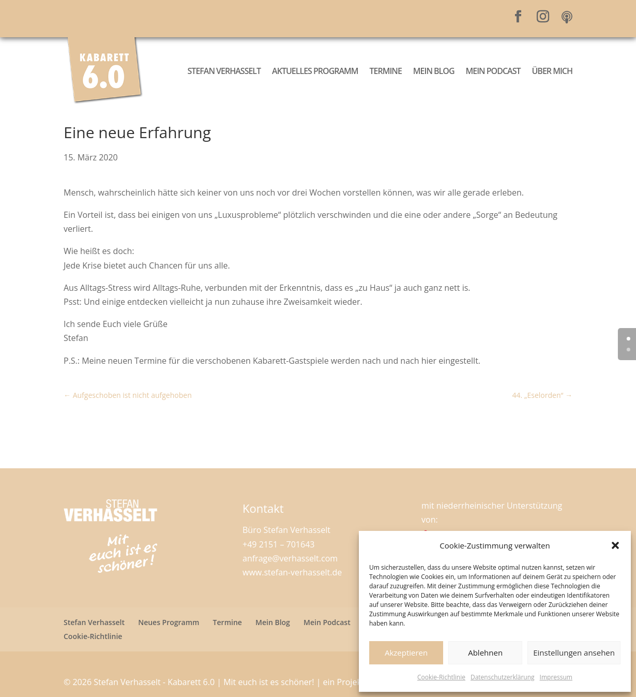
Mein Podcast (493, 71)
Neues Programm (168, 622)
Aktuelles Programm (315, 71)
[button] (615, 545)
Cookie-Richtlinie (441, 677)
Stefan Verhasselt (224, 71)
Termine (386, 71)
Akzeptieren (406, 652)
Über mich (552, 71)
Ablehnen (485, 652)
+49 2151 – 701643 (278, 544)
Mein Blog (434, 71)
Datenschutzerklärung (503, 677)
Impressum (556, 677)
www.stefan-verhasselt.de (292, 572)
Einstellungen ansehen (574, 652)
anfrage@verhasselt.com (290, 558)
